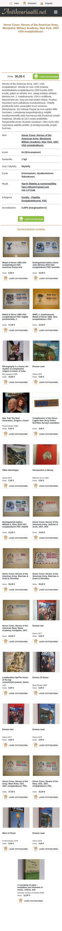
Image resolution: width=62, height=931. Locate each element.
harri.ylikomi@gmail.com (35, 187)
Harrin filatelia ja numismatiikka (38, 183)
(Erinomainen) (33, 152)
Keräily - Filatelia (30, 197)
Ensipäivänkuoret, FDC (34, 200)
